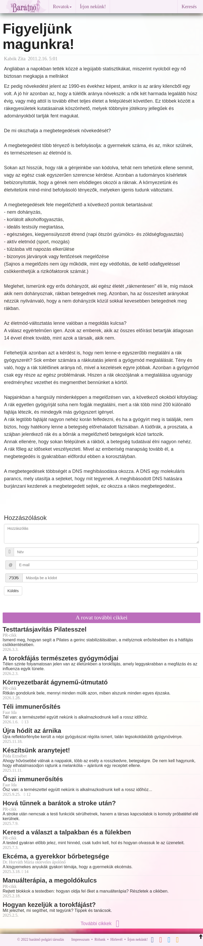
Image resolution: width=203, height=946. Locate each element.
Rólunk (99, 940)
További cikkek (101, 923)
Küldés (13, 591)
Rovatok (62, 6)
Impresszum (80, 940)
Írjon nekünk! (93, 6)
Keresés (189, 6)
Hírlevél (116, 940)
